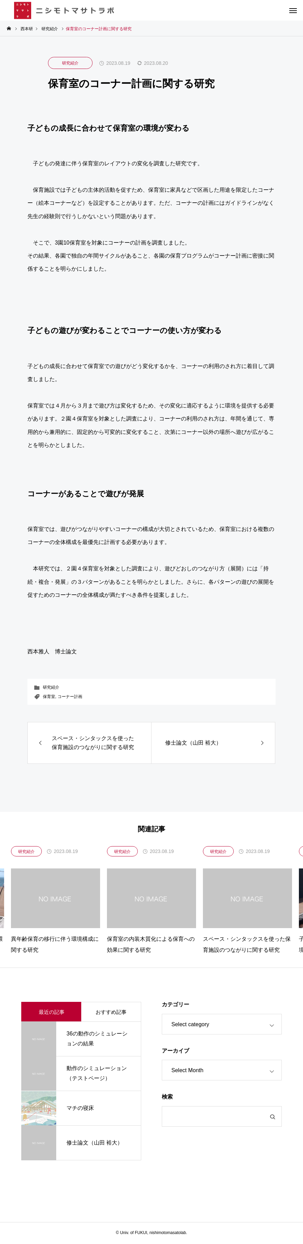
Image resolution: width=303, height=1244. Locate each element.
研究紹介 (70, 63)
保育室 (49, 696)
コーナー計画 (70, 696)
